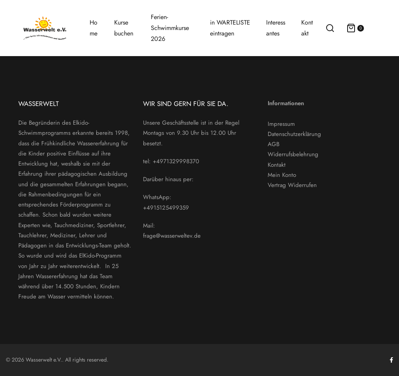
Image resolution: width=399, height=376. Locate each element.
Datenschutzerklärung (294, 134)
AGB (273, 144)
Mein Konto (282, 175)
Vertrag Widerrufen (292, 185)
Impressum (281, 124)
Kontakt (277, 165)
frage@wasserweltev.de (172, 235)
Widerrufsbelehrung (293, 154)
